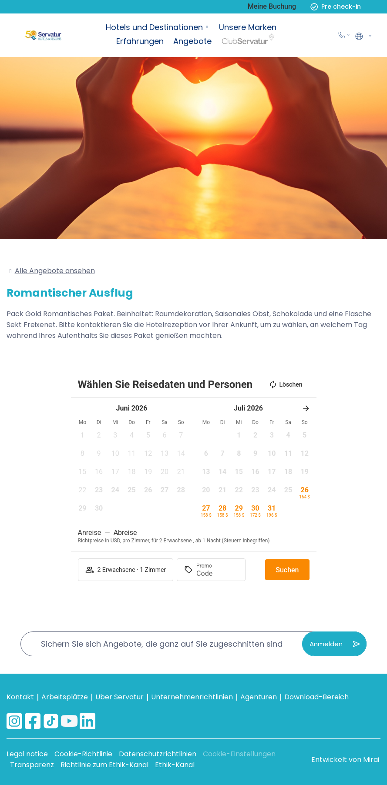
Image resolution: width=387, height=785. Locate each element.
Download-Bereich (316, 697)
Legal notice (27, 754)
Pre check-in (341, 6)
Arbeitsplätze (64, 697)
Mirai (371, 760)
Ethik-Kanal (175, 765)
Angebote (192, 41)
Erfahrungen (140, 41)
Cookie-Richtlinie (83, 754)
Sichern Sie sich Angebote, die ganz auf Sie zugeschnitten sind (162, 643)
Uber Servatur (119, 697)
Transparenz (32, 765)
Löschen (285, 384)
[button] (82, 438)
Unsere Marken (247, 27)
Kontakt (20, 697)
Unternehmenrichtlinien (192, 697)
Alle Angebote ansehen (55, 271)
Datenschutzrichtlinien (157, 754)
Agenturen (258, 697)
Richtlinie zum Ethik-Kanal (104, 765)
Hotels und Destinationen (154, 27)
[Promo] (217, 573)
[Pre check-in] (314, 6)
